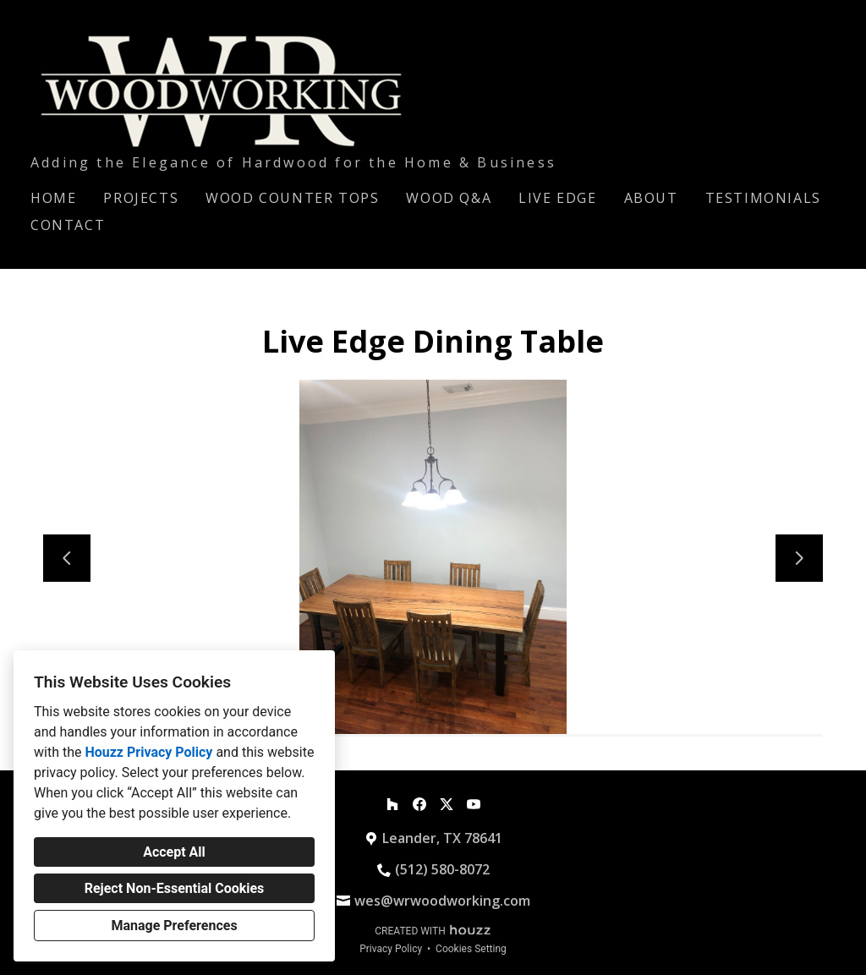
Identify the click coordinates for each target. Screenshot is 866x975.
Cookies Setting (471, 949)
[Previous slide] (66, 558)
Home (53, 198)
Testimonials (763, 198)
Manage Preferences (174, 925)
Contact (67, 225)
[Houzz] (392, 804)
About (651, 198)
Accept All (174, 852)
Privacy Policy (390, 949)
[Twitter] (447, 804)
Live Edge (557, 198)
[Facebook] (419, 804)
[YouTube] (474, 804)
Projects (140, 198)
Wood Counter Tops (292, 198)
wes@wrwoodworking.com (442, 900)
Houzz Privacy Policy (148, 752)
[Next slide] (799, 558)
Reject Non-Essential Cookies (175, 888)
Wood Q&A (448, 198)
